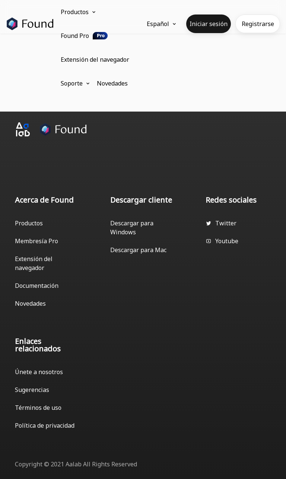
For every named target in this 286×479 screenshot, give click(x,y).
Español (161, 24)
